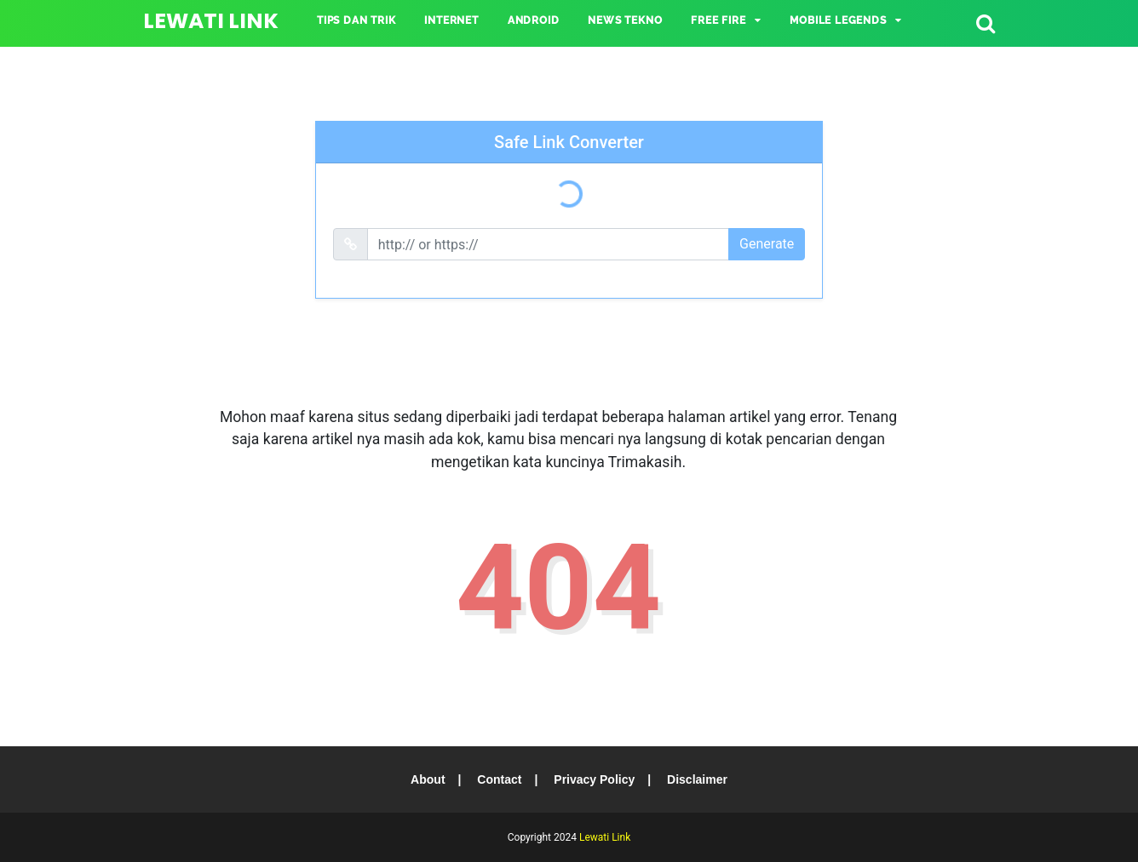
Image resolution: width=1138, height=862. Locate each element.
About (428, 779)
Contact (499, 779)
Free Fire (718, 20)
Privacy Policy (594, 779)
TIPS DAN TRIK (356, 20)
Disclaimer (697, 779)
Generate (766, 244)
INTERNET (451, 20)
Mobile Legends (838, 20)
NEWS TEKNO (625, 20)
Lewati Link (211, 21)
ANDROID (534, 20)
